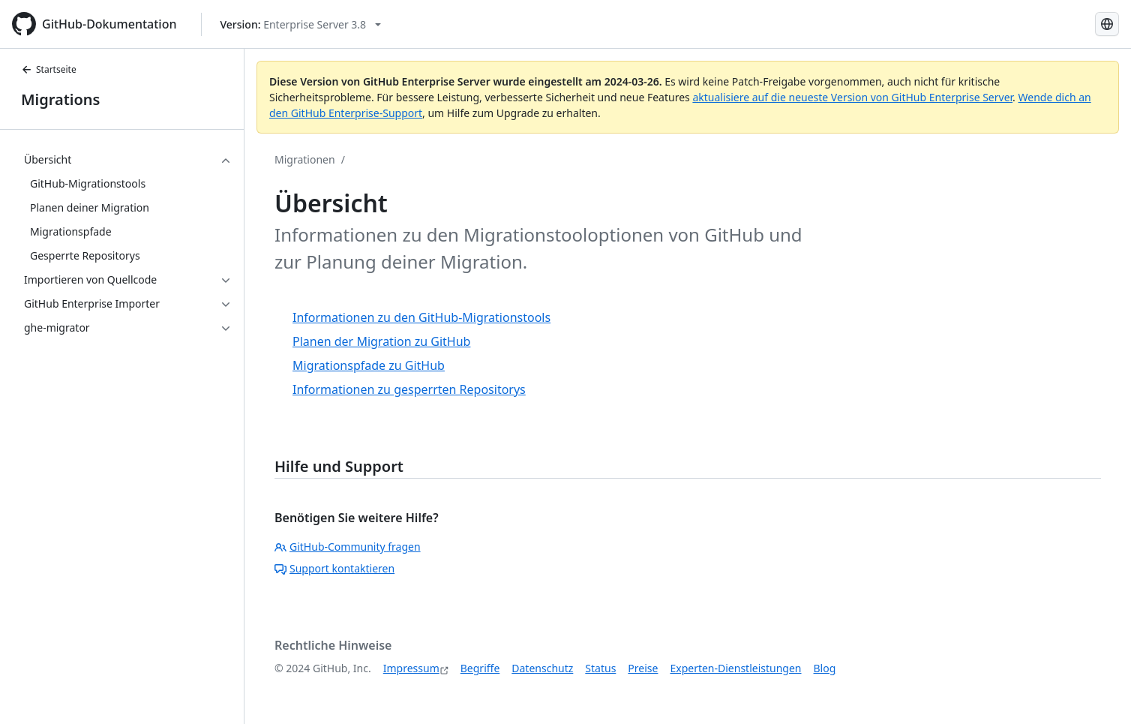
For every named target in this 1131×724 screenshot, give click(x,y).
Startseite (48, 69)
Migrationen (304, 159)
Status (600, 668)
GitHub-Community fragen (347, 546)
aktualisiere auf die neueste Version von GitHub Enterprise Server (852, 97)
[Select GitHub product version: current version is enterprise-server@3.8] (301, 24)
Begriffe (480, 668)
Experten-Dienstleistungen (735, 668)
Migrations (60, 99)
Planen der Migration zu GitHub (381, 341)
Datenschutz (542, 668)
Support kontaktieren (334, 568)
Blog (825, 668)
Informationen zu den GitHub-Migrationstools (421, 317)
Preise (643, 668)
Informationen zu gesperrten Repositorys (409, 389)
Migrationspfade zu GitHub (368, 365)
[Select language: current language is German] (1107, 24)
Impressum (411, 668)
